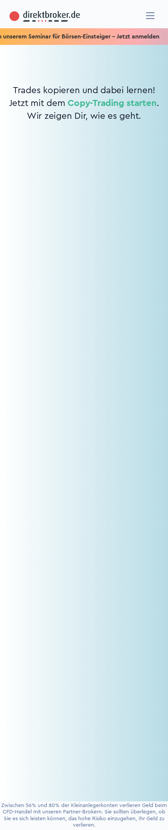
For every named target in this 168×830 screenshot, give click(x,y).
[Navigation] (150, 15)
